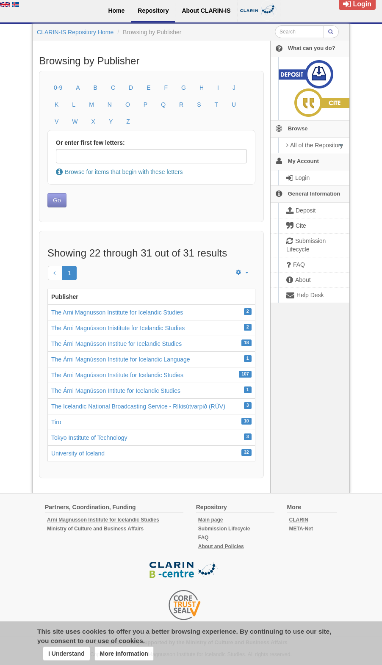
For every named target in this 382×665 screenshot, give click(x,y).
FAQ (203, 538)
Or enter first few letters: (90, 142)
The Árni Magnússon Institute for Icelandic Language (120, 359)
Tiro (56, 422)
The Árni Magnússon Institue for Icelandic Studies (116, 343)
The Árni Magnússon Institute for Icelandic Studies (117, 375)
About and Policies (221, 546)
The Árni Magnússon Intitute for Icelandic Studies (115, 390)
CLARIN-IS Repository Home (75, 32)
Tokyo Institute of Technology (89, 437)
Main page (210, 520)
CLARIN (298, 520)
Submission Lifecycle (224, 529)
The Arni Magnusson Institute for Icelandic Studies (117, 312)
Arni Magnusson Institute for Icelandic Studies (103, 520)
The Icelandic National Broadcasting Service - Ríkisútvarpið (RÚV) (138, 406)
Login (357, 4)
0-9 (58, 87)
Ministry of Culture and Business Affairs (95, 529)
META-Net (301, 529)
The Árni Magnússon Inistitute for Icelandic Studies (118, 328)
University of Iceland (78, 453)
